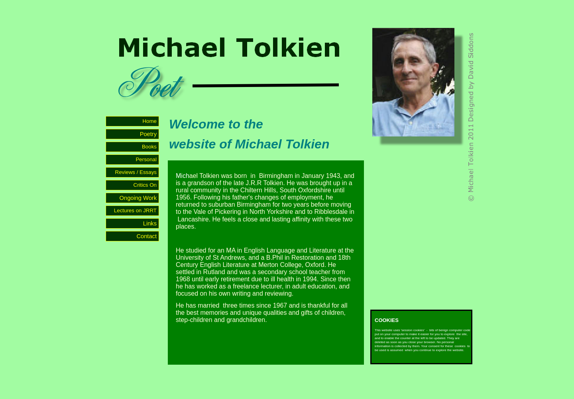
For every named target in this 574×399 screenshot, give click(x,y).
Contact (146, 236)
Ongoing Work (138, 198)
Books (149, 147)
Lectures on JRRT (135, 210)
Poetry (148, 134)
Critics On (145, 185)
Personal (146, 159)
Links (150, 223)
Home (149, 121)
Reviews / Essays (136, 172)
